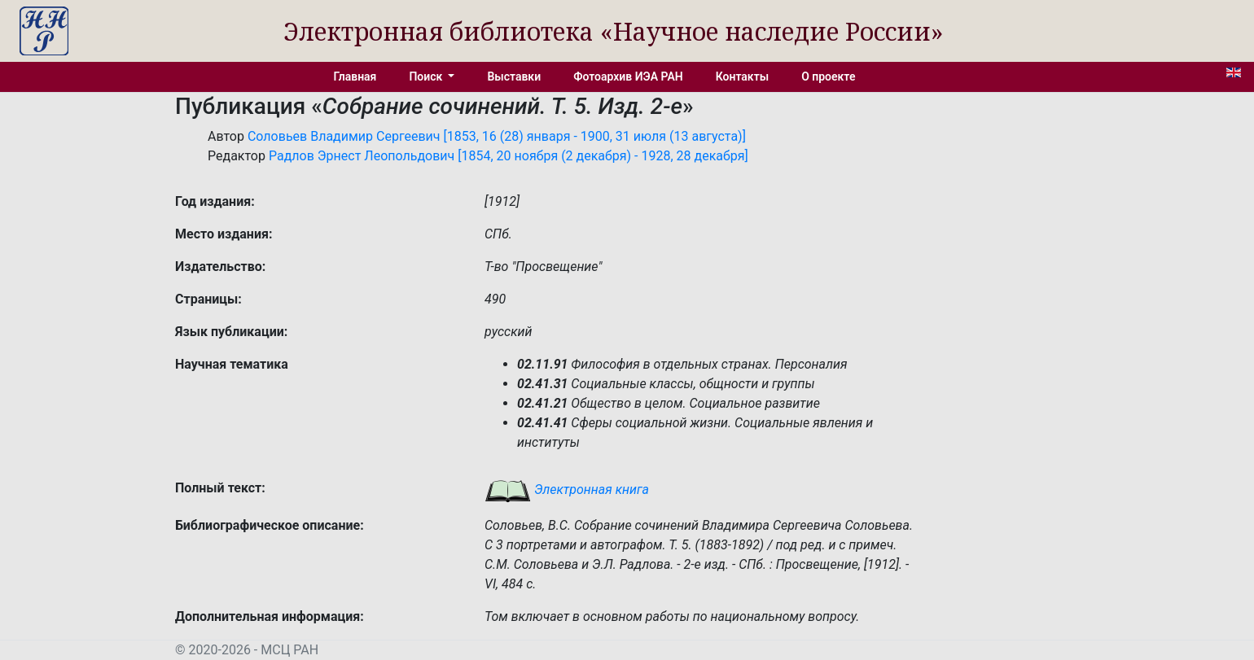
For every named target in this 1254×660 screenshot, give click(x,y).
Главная (355, 76)
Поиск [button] (427, 76)
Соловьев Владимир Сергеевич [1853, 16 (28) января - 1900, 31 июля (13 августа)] (497, 136)
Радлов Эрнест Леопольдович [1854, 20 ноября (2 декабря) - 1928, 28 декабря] (508, 156)
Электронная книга (566, 489)
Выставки (514, 76)
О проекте (828, 76)
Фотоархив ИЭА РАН (628, 76)
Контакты (742, 76)
